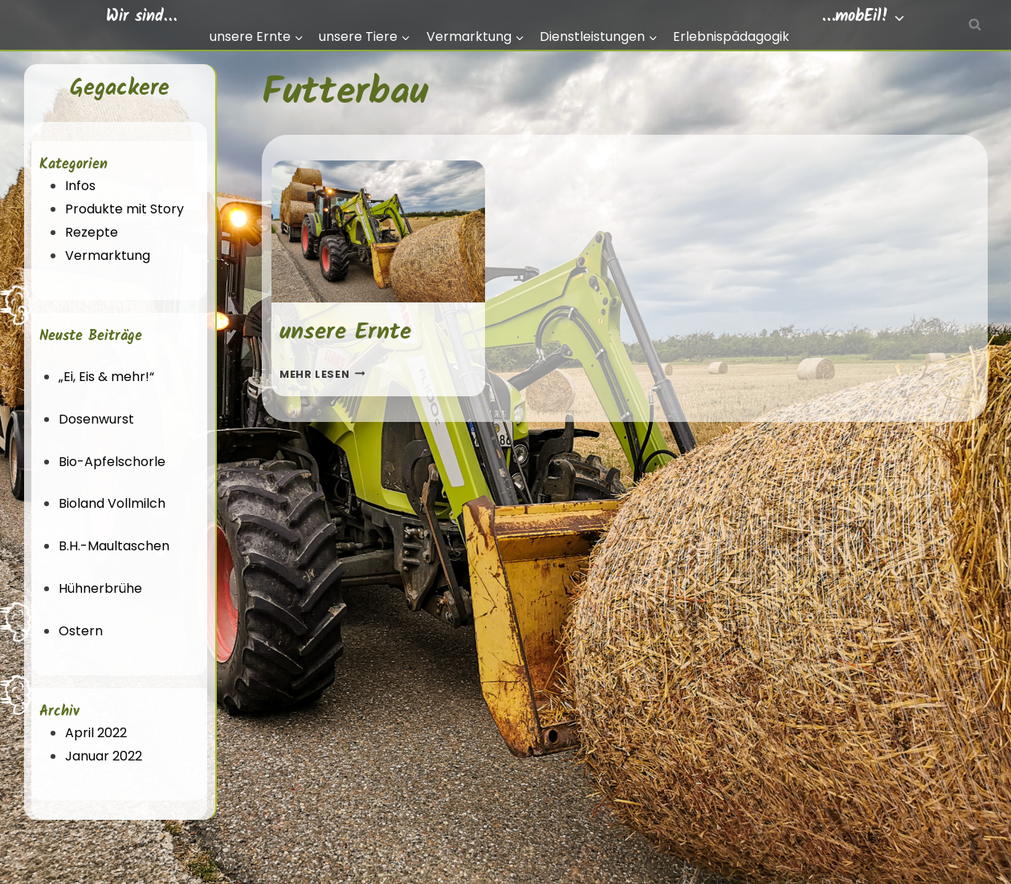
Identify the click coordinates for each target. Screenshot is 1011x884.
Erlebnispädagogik (731, 36)
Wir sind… (141, 17)
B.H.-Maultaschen (114, 546)
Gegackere (119, 89)
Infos (80, 185)
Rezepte (91, 232)
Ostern (81, 631)
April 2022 (96, 733)
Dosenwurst (96, 419)
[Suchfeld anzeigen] (975, 25)
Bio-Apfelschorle (112, 461)
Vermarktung (107, 255)
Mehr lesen (322, 374)
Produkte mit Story (124, 209)
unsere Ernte (345, 332)
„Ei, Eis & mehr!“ (106, 376)
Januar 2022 (103, 756)
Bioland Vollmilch (112, 503)
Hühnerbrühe (100, 588)
